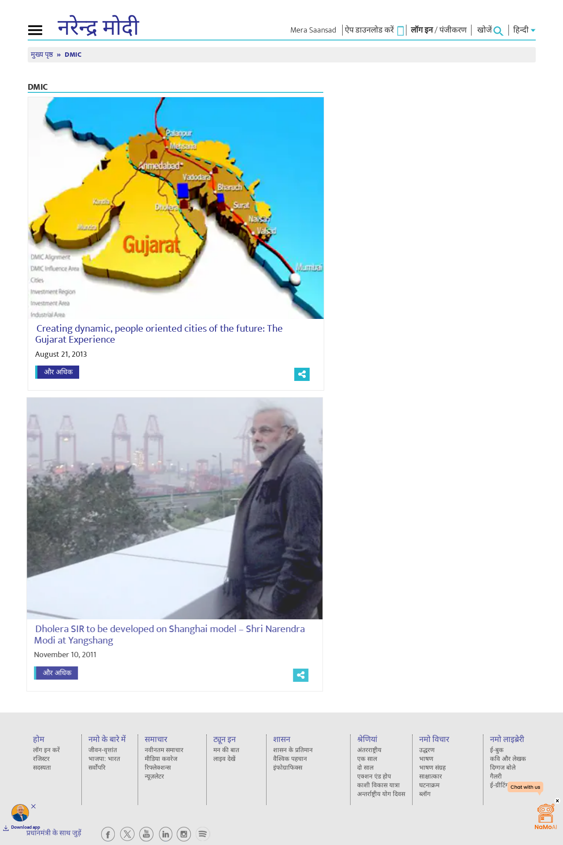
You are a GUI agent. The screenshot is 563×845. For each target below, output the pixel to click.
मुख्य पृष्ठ (43, 55)
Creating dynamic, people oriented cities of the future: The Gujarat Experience (159, 334)
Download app (25, 827)
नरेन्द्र (98, 28)
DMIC (73, 55)
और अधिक (58, 372)
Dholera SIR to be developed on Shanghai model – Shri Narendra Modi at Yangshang (165, 634)
